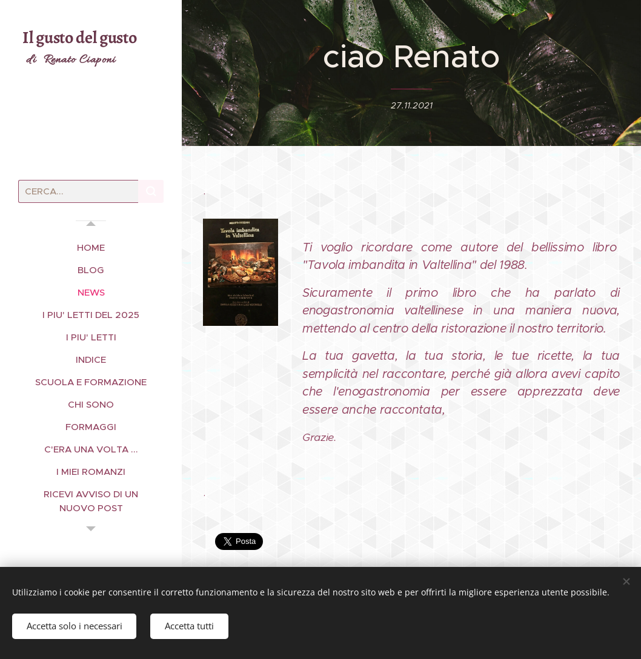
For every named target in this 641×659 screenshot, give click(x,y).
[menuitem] (91, 247)
